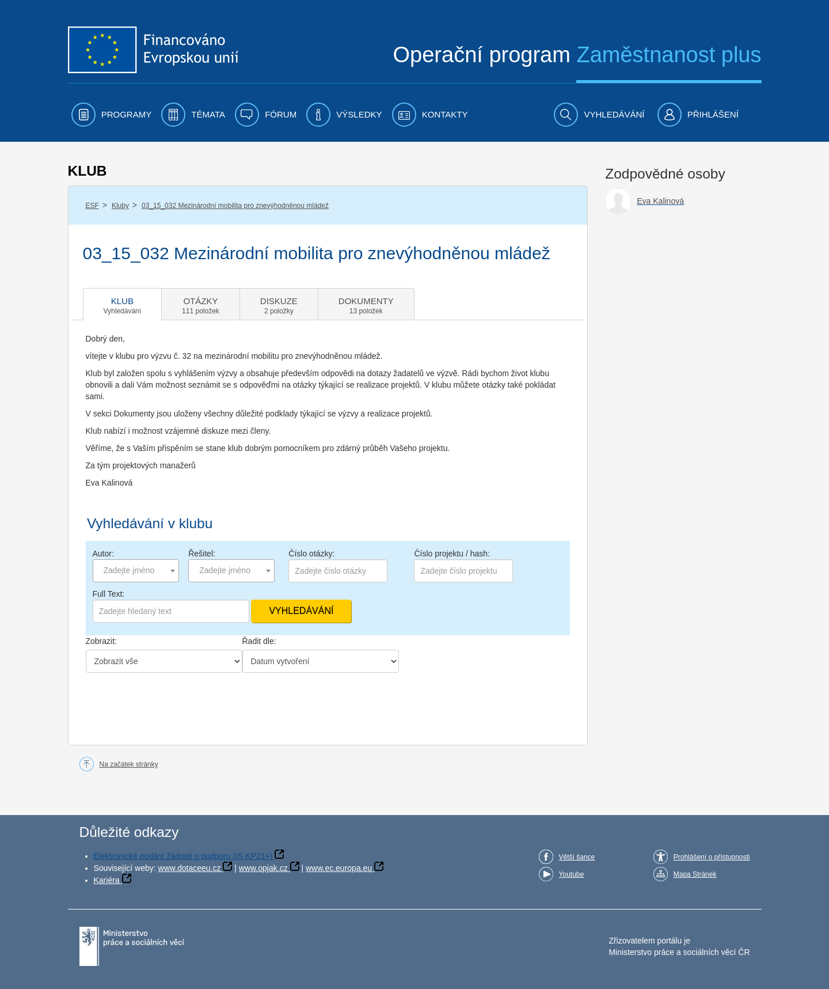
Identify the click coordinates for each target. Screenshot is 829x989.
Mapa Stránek (695, 874)
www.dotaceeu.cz (189, 868)
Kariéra (107, 880)
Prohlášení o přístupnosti (712, 857)
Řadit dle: (259, 641)
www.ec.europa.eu (339, 868)
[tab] (122, 304)
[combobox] (136, 570)
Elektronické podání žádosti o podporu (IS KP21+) (183, 856)
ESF (92, 206)
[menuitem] (111, 114)
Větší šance (577, 857)
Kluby (120, 206)
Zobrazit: (101, 641)
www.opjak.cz (263, 868)
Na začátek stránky (129, 764)
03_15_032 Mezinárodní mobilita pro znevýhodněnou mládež (235, 206)
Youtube (571, 874)
